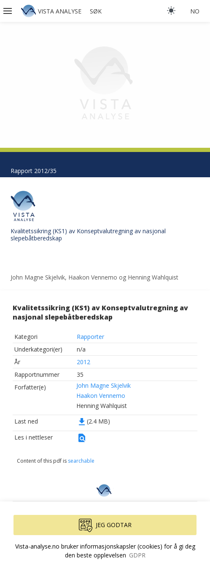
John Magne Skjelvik (103, 385)
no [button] (194, 11)
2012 (83, 362)
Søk (96, 11)
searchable (81, 460)
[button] (8, 11)
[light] (171, 10)
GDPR (137, 555)
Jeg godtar (105, 525)
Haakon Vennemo (100, 396)
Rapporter (90, 337)
